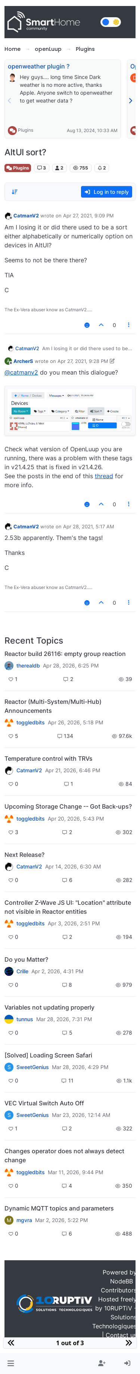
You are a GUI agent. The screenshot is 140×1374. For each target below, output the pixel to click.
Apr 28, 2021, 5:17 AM (88, 526)
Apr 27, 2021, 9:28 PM (82, 361)
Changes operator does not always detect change (64, 1155)
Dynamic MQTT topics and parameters (59, 1208)
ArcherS (23, 361)
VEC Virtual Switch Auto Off (44, 1103)
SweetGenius (32, 1067)
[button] (10, 1363)
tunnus (24, 1019)
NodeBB (121, 1281)
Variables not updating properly (49, 1007)
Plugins (25, 130)
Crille (22, 971)
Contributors (119, 1290)
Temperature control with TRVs (48, 758)
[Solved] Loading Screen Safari (48, 1055)
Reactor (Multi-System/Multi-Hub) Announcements (53, 706)
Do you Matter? (26, 959)
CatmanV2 (26, 216)
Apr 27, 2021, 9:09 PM (88, 216)
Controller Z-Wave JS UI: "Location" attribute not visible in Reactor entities (67, 907)
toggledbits (30, 722)
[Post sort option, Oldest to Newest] (14, 191)
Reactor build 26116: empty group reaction (65, 653)
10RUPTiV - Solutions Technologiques (114, 1317)
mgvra (24, 1220)
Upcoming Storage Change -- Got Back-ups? (68, 806)
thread (104, 476)
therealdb (28, 665)
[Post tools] (129, 325)
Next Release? (24, 854)
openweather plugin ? (38, 66)
